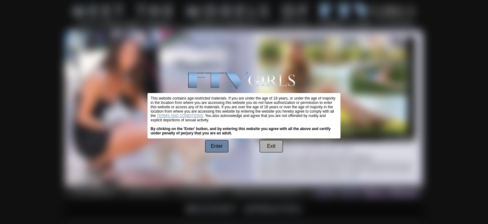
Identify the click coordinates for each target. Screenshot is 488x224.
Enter (217, 146)
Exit (271, 146)
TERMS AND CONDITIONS (180, 116)
